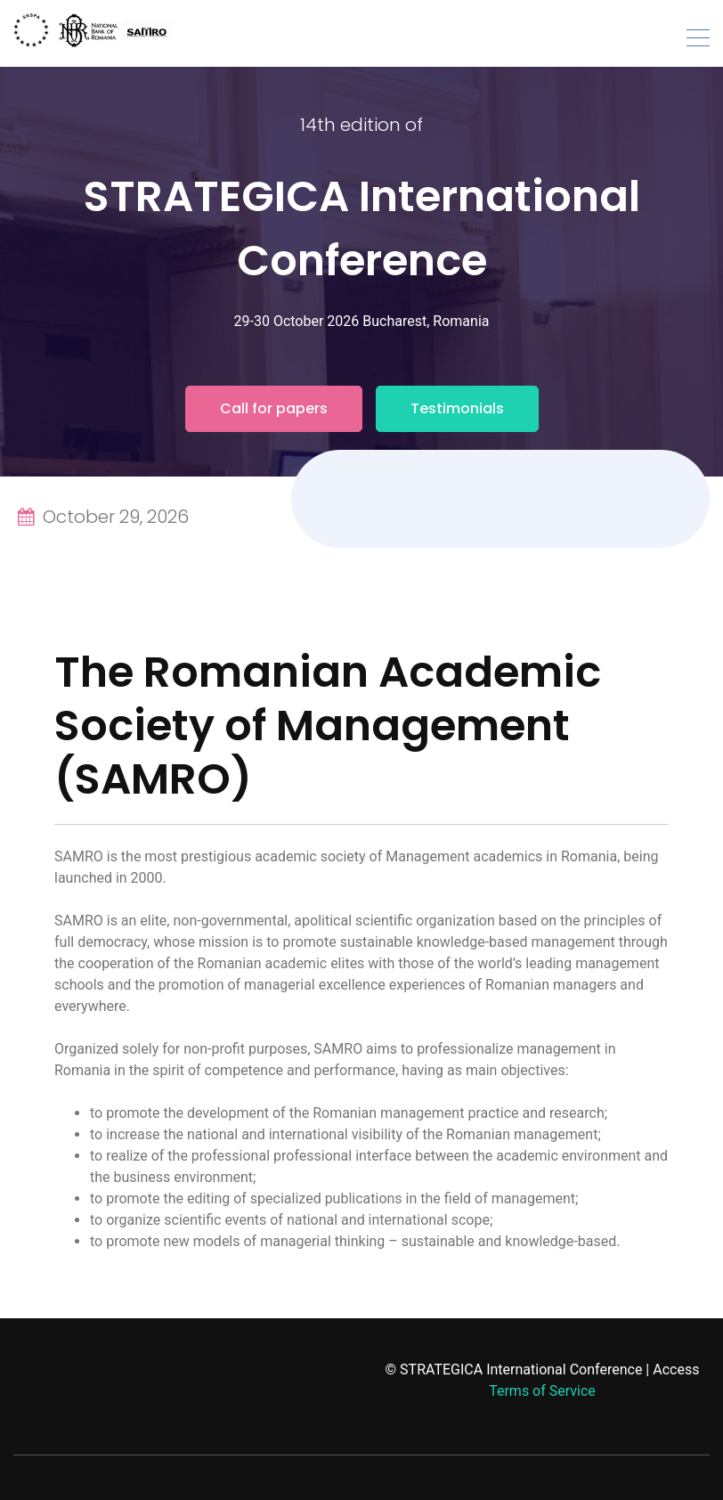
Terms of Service (542, 1390)
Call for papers (274, 408)
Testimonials (457, 408)
